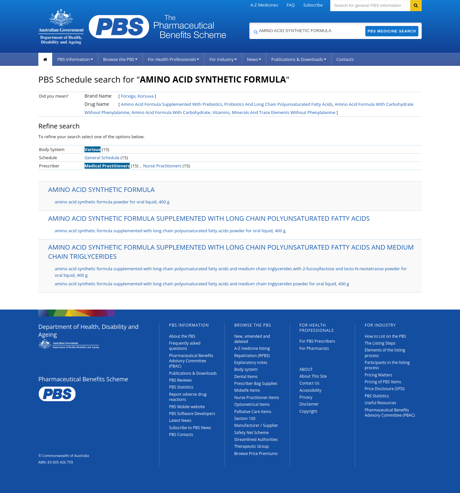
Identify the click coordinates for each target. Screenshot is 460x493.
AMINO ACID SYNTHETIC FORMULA (101, 189)
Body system (246, 369)
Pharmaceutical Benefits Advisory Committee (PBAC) (191, 361)
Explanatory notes (250, 362)
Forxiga (128, 96)
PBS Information (75, 59)
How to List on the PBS (385, 336)
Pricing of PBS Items (383, 382)
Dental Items (246, 376)
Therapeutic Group (251, 446)
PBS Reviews (180, 380)
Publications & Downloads (298, 59)
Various (93, 149)
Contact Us (309, 383)
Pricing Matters (378, 375)
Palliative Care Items (252, 411)
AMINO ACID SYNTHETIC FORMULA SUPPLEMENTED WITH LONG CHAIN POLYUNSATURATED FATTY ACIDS (209, 218)
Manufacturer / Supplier (256, 425)
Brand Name (98, 96)
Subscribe (313, 5)
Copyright (308, 411)
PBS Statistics (181, 387)
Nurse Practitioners (162, 166)
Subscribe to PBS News (190, 427)
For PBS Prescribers (317, 341)
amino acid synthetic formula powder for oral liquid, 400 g (112, 202)
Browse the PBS (120, 59)
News (254, 59)
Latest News (180, 420)
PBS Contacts (181, 434)
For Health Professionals (173, 59)
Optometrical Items (252, 404)
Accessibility (310, 390)
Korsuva (146, 96)
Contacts (345, 59)
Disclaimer (309, 404)
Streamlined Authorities (256, 439)
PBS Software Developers (192, 413)
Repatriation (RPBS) (252, 355)
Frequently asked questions (185, 345)
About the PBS (182, 336)
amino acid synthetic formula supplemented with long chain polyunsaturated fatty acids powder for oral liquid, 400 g (170, 231)
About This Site (313, 376)
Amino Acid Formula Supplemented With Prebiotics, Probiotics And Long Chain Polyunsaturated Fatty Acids (227, 104)
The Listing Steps (380, 343)
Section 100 (245, 418)
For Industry (223, 59)
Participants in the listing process (387, 365)
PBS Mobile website (187, 406)
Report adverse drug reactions (187, 396)
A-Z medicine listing (252, 348)
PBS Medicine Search (392, 31)
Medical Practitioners (107, 166)
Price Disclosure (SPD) (385, 388)
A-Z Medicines (264, 5)
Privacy (306, 397)
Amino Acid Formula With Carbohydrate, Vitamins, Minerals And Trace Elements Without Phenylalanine (233, 112)
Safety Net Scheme (251, 432)
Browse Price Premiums (256, 453)
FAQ (291, 5)
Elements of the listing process (385, 352)
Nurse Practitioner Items (256, 397)
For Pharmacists (314, 348)
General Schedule (102, 158)
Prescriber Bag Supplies (256, 383)
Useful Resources (380, 403)
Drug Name (97, 104)
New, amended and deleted (252, 338)
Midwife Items (247, 390)
